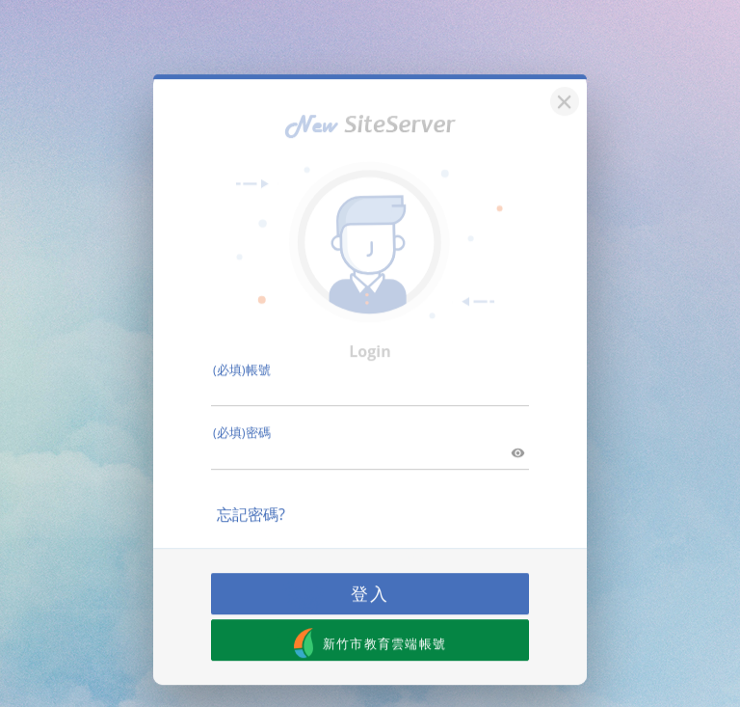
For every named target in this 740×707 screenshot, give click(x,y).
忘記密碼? (251, 502)
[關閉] (561, 87)
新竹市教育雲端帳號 (370, 631)
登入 (370, 581)
